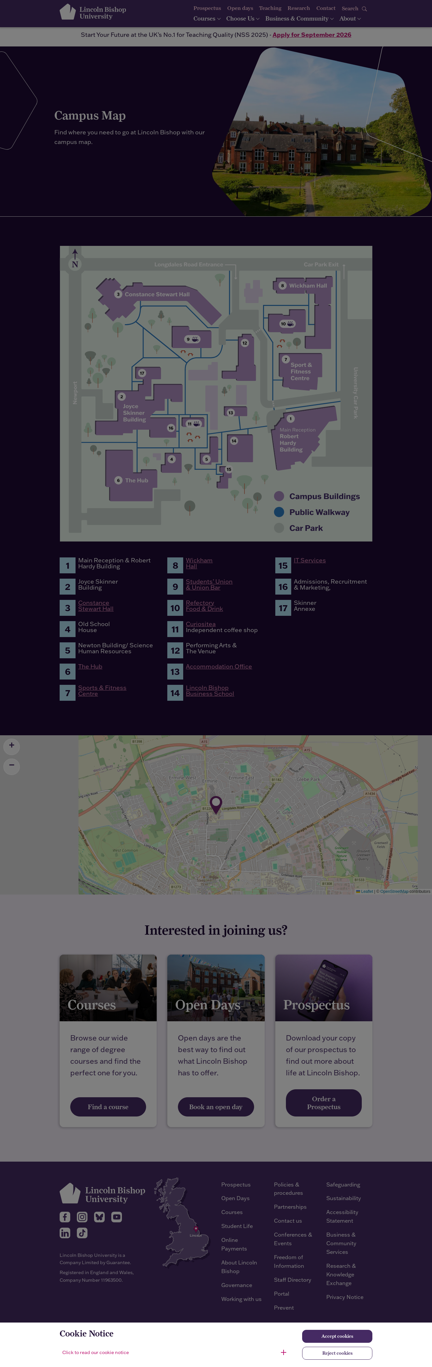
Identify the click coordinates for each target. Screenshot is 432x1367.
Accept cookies (337, 1336)
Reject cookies (337, 1353)
